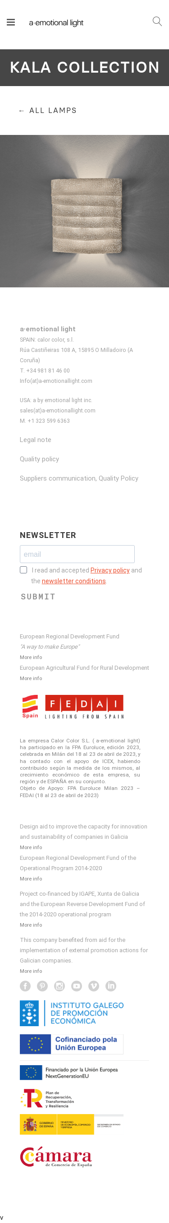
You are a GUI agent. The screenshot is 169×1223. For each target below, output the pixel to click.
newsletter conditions (74, 581)
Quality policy (39, 459)
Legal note (35, 440)
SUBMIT (38, 596)
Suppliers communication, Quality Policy (79, 478)
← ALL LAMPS (47, 110)
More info (31, 657)
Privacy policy (110, 570)
